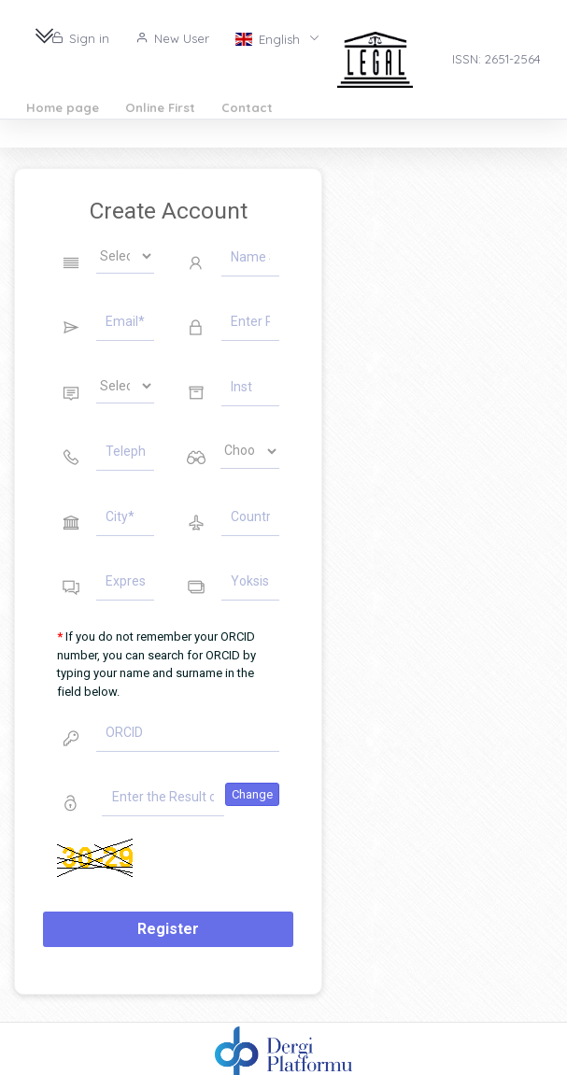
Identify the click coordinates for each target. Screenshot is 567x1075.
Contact (247, 107)
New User (172, 38)
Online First (160, 107)
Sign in (80, 38)
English (269, 38)
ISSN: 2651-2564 (496, 58)
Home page (62, 107)
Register (168, 929)
